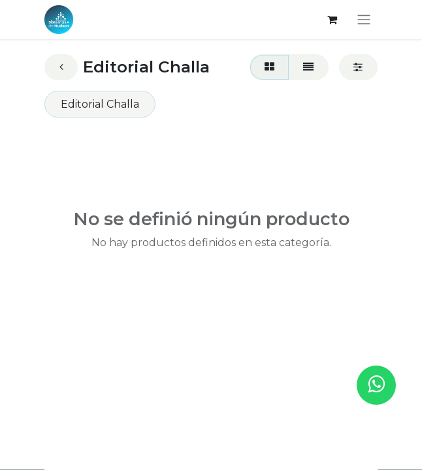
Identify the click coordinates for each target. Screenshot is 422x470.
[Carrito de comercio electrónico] (332, 20)
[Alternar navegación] (364, 20)
